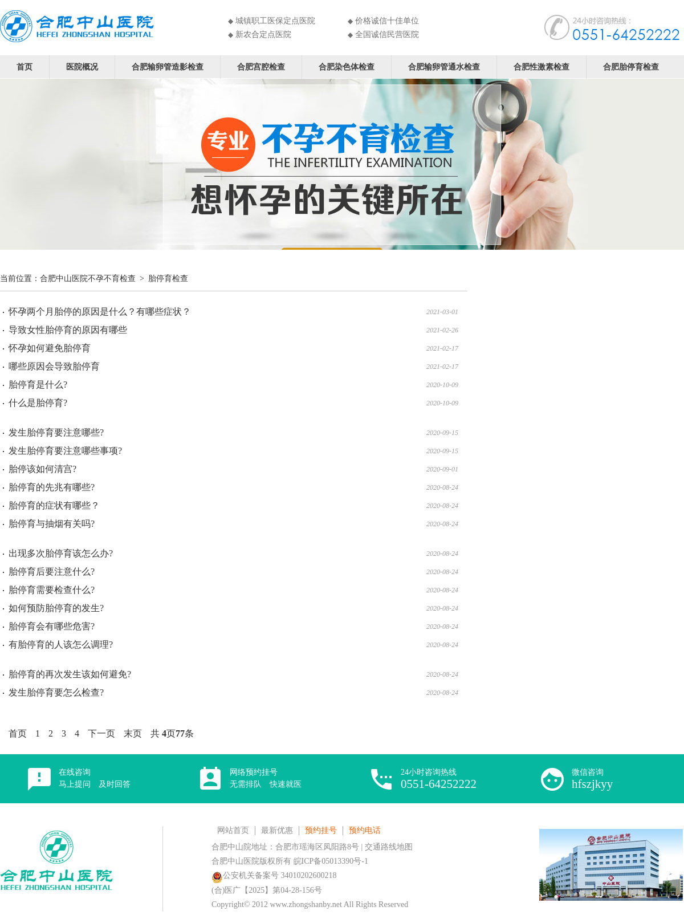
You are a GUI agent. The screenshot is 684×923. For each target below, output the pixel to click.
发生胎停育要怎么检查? (56, 692)
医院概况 (82, 66)
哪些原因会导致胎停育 (54, 366)
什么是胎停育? (38, 403)
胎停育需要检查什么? (52, 590)
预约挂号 (321, 830)
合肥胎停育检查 (631, 66)
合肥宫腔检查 (261, 66)
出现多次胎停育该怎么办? (61, 553)
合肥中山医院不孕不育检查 (88, 278)
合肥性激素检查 (541, 66)
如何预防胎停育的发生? (56, 608)
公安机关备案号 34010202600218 (274, 875)
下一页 (101, 733)
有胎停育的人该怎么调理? (61, 644)
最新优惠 (277, 830)
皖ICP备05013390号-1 (331, 861)
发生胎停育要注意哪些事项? (65, 451)
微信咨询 (592, 779)
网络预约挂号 (266, 778)
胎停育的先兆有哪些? (52, 487)
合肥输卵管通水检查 (444, 66)
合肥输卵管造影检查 (167, 66)
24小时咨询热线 (439, 779)
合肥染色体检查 (346, 66)
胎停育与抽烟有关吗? (52, 523)
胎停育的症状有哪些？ (54, 505)
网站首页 (233, 830)
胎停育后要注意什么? (52, 571)
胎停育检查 (168, 278)
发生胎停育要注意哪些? (56, 432)
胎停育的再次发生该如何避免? (70, 674)
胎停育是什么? (38, 384)
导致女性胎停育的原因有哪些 (68, 330)
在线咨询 (95, 778)
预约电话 (365, 830)
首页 (24, 66)
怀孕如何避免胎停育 (50, 348)
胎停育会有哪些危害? (52, 626)
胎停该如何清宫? (42, 469)
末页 (133, 733)
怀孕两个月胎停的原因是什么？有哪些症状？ (100, 311)
